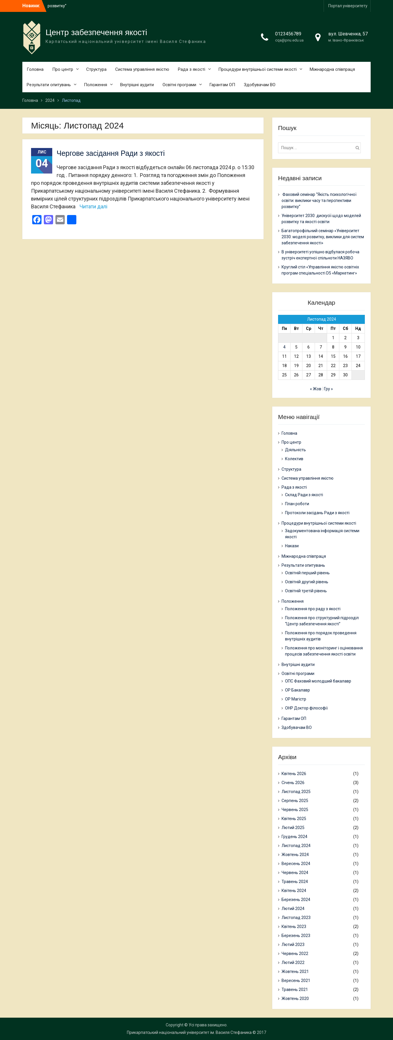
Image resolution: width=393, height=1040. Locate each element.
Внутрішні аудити (137, 84)
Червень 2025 (295, 809)
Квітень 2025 (294, 818)
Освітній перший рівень (307, 572)
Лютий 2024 (293, 908)
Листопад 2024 (296, 845)
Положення (95, 84)
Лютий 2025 (293, 827)
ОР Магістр (295, 699)
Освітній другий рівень (306, 581)
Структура (96, 69)
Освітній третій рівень (306, 590)
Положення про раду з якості (312, 608)
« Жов (315, 389)
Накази (292, 546)
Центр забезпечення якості (96, 32)
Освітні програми (179, 84)
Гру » (328, 389)
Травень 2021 (295, 989)
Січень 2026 (293, 782)
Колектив (294, 458)
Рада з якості (191, 69)
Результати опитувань (49, 84)
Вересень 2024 (296, 863)
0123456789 (288, 34)
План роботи (297, 503)
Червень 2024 (295, 872)
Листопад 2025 (296, 791)
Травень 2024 (295, 881)
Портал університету (347, 5)
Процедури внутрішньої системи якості (257, 69)
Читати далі (93, 206)
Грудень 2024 (294, 836)
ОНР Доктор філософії (306, 708)
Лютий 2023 (293, 944)
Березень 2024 (296, 899)
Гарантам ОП (222, 84)
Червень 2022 (295, 953)
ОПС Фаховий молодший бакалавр (318, 681)
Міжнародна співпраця (332, 69)
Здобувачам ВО (259, 84)
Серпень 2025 (295, 800)
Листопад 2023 (296, 917)
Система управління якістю (142, 69)
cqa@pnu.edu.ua (289, 40)
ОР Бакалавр (297, 690)
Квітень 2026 (294, 773)
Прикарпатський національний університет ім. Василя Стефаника (189, 1032)
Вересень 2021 (296, 980)
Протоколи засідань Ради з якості (317, 512)
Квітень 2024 (294, 890)
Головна (35, 69)
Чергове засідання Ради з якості (111, 153)
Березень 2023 (296, 935)
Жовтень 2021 (295, 971)
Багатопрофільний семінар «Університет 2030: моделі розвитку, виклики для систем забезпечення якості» (323, 236)
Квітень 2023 (294, 926)
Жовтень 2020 (295, 998)
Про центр (62, 69)
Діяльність (295, 449)
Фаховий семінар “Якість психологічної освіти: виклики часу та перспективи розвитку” (319, 200)
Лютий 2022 (293, 962)
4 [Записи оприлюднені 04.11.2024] (284, 347)
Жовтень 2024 (295, 854)
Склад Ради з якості (304, 494)
